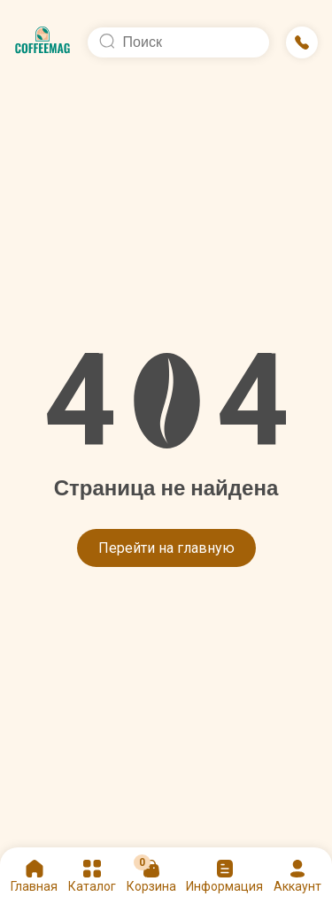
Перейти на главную (166, 548)
